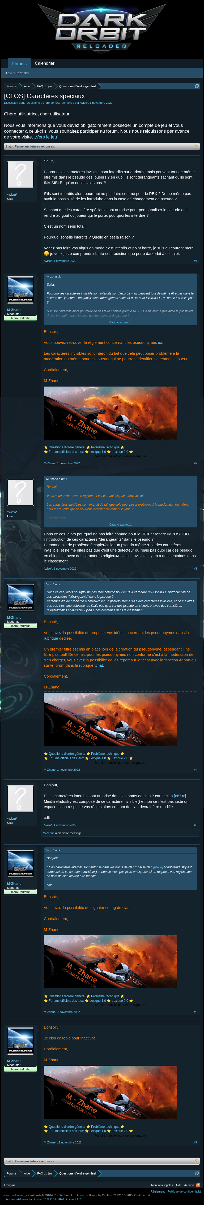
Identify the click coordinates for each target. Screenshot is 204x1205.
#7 (195, 1142)
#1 (195, 260)
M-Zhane (14, 310)
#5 (195, 825)
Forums (19, 64)
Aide (179, 1185)
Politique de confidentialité (184, 1191)
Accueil (189, 1185)
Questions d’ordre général (43, 102)
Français (9, 1185)
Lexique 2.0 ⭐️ (122, 452)
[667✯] (180, 796)
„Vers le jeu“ (46, 137)
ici (160, 342)
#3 (195, 568)
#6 (195, 1011)
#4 (195, 769)
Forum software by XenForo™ (114, 1195)
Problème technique (105, 447)
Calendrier (44, 63)
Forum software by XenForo (39, 1195)
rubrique (51, 638)
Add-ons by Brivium (43, 1199)
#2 (195, 463)
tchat (99, 665)
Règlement (158, 1191)
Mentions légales (162, 1185)
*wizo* (84, 102)
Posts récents (17, 73)
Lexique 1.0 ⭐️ (100, 452)
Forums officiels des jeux (66, 452)
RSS (198, 1185)
